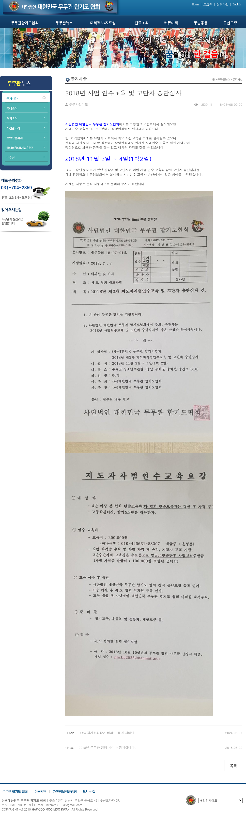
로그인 (207, 4)
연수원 (10, 157)
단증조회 (141, 22)
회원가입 (222, 4)
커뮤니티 (171, 22)
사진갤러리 (13, 128)
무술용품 (200, 22)
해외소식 (11, 118)
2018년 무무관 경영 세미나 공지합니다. (107, 747)
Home (195, 4)
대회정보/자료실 (102, 22)
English (236, 4)
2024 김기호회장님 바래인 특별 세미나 (106, 732)
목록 (233, 765)
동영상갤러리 (14, 138)
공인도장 (230, 22)
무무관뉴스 (64, 22)
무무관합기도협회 (24, 22)
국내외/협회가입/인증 (19, 148)
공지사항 (11, 98)
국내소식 (11, 108)
